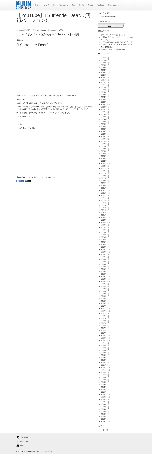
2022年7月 (105, 171)
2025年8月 (105, 80)
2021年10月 (105, 193)
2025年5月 (105, 87)
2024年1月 (105, 127)
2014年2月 (105, 417)
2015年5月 (105, 382)
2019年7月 (105, 259)
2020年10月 (105, 222)
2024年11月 (105, 102)
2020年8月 (105, 227)
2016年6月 (105, 350)
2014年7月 (105, 404)
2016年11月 (105, 338)
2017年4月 (105, 326)
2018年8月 (105, 286)
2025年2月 (105, 95)
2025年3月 (105, 92)
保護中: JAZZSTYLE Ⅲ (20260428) (114, 49)
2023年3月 (105, 151)
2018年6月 (105, 291)
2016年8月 (105, 345)
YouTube (100, 5)
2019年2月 (105, 272)
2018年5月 (105, 294)
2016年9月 (105, 343)
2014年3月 (105, 414)
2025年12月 (105, 70)
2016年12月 (105, 335)
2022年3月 (105, 181)
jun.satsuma (22, 441)
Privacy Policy (46, 452)
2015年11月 (105, 367)
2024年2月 (105, 124)
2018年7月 (105, 289)
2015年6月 (105, 380)
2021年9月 (105, 195)
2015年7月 (105, 377)
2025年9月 (105, 77)
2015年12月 (105, 365)
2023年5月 (105, 146)
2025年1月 (105, 97)
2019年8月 (105, 257)
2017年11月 (105, 308)
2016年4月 (105, 355)
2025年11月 (105, 72)
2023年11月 (105, 131)
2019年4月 (105, 267)
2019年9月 (105, 254)
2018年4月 (105, 296)
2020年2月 (105, 242)
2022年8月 (105, 168)
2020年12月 (105, 217)
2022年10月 (105, 163)
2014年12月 (105, 394)
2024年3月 (105, 122)
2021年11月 (105, 190)
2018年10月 (105, 281)
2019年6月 (105, 262)
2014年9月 (105, 399)
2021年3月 (105, 210)
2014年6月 (105, 407)
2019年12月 (105, 247)
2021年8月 (105, 198)
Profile (37, 5)
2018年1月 (105, 303)
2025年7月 (105, 82)
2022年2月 (105, 183)
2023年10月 (105, 134)
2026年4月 (105, 60)
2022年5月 (105, 176)
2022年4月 (105, 178)
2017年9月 (105, 313)
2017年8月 (105, 316)
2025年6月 (105, 85)
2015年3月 (105, 387)
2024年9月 (105, 107)
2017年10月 (105, 311)
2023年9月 (105, 136)
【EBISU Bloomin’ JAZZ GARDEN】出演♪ (117, 42)
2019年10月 (105, 252)
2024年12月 (105, 100)
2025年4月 (105, 90)
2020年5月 (105, 235)
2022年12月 (105, 158)
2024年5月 (105, 117)
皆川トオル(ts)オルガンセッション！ (115, 35)
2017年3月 (105, 328)
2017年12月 (105, 306)
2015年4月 (105, 385)
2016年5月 (105, 353)
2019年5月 (105, 264)
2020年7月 (105, 230)
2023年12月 (105, 129)
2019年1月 (105, 274)
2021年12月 (105, 188)
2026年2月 (105, 65)
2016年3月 (105, 358)
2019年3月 (105, 269)
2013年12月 (105, 421)
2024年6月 (105, 114)
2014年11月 (105, 397)
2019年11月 (105, 249)
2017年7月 (105, 318)
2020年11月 (105, 220)
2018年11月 (105, 279)
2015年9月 (105, 372)
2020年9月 (105, 225)
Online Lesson (113, 5)
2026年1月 (105, 68)
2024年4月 (105, 119)
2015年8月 (105, 375)
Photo (81, 5)
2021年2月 (105, 213)
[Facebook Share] (20, 181)
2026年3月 (105, 63)
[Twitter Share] (28, 181)
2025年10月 (105, 75)
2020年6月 (105, 232)
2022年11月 (105, 161)
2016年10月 (105, 340)
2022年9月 (105, 166)
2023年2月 (105, 154)
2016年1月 (105, 362)
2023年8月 (105, 139)
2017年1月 (105, 333)
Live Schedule (49, 5)
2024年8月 (105, 109)
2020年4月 (105, 237)
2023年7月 (105, 141)
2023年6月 (105, 144)
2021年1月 (105, 215)
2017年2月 (105, 330)
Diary (74, 5)
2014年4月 (105, 412)
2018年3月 (105, 299)
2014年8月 (105, 402)
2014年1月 (105, 419)
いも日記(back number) (107, 16)
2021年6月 (105, 203)
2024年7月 (105, 112)
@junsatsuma (23, 437)
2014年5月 (105, 409)
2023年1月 (105, 156)
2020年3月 (105, 240)
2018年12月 (105, 276)
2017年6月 (105, 321)
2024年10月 (105, 104)
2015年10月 (105, 370)
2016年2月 (105, 360)
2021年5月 (105, 205)
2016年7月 (105, 348)
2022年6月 (105, 173)
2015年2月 (105, 389)
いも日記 (59, 30)
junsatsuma (41, 30)
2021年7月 (105, 200)
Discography (63, 5)
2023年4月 (105, 149)
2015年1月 (105, 392)
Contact (90, 5)
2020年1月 (105, 244)
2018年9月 (105, 284)
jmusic (20, 445)
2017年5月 (105, 323)
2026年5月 (105, 58)
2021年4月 (105, 208)
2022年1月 (105, 186)
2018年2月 (105, 301)
